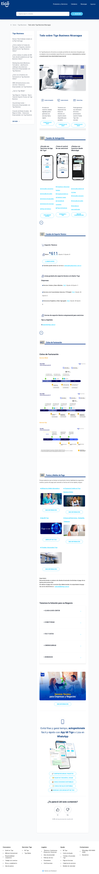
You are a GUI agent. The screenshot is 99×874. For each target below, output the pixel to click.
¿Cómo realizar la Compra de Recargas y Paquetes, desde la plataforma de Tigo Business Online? (21, 48)
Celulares (74, 4)
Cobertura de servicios (68, 864)
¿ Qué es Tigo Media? (18, 91)
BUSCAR (77, 14)
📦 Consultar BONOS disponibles (62, 782)
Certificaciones (46, 864)
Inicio (14, 25)
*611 (64, 285)
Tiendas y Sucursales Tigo (67, 857)
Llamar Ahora (49, 261)
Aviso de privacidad (48, 855)
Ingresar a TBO (62, 214)
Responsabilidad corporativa (8, 857)
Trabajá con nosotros (10, 861)
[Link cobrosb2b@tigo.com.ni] (62, 586)
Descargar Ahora (47, 215)
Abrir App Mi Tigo (51, 539)
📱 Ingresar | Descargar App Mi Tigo (62, 790)
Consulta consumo (77, 196)
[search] (43, 14)
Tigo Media (26, 854)
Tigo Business (22, 25)
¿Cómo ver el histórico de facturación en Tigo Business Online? (21, 77)
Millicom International (10, 854)
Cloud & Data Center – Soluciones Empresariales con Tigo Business (21, 105)
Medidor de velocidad (67, 866)
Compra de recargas (47, 203)
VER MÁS (16, 121)
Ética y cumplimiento (10, 864)
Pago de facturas (61, 208)
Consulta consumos (46, 188)
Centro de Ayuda (66, 854)
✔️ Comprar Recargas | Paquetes (62, 773)
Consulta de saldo (46, 193)
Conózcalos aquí (47, 123)
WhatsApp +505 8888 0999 (87, 851)
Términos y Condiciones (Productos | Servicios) (49, 851)
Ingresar (93, 4)
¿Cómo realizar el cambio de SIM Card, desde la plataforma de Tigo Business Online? (22, 57)
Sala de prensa (8, 866)
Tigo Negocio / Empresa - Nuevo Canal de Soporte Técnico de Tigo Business (22, 97)
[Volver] (11, 25)
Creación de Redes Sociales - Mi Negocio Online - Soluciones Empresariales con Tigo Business (22, 113)
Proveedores (46, 861)
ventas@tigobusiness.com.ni (72, 265)
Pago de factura (45, 209)
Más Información (51, 510)
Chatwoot (54, 871)
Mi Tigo (25, 851)
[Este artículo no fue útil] (68, 810)
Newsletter (84, 855)
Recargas (84, 4)
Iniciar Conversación (79, 214)
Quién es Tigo (8, 851)
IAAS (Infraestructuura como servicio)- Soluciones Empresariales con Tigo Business (22, 85)
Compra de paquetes (47, 198)
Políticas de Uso (47, 858)
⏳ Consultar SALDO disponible (62, 786)
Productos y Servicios (60, 4)
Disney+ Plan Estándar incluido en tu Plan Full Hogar (22, 40)
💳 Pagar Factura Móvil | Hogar (62, 778)
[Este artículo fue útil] (57, 810)
